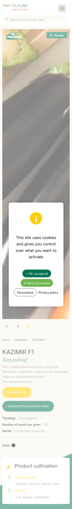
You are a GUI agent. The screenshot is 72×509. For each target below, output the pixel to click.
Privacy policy (48, 292)
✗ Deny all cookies (37, 283)
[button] (62, 8)
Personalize (25, 292)
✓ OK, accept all (36, 273)
